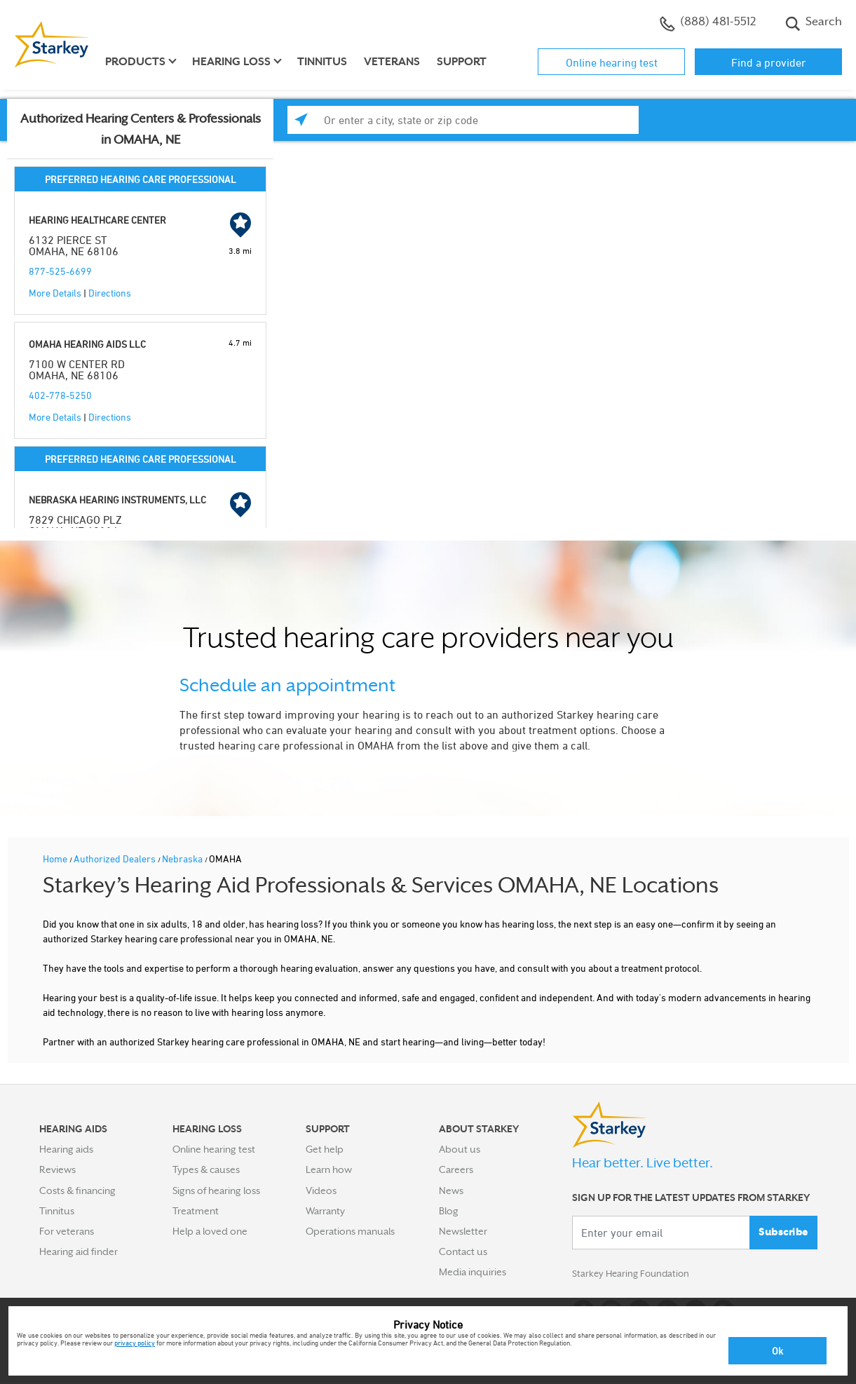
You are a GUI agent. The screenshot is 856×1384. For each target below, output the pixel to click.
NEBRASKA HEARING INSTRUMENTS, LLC (117, 500)
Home (56, 858)
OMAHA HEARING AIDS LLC (87, 344)
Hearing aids (66, 1149)
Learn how (329, 1169)
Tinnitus (322, 61)
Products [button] (135, 61)
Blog (448, 1210)
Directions (109, 293)
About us (459, 1149)
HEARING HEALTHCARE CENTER (97, 220)
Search (813, 23)
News (451, 1190)
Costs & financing (77, 1190)
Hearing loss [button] (231, 61)
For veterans (66, 1231)
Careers (456, 1169)
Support (462, 61)
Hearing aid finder (78, 1251)
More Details (55, 293)
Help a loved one (209, 1231)
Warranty (325, 1210)
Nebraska (183, 858)
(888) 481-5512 (708, 23)
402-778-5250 (60, 395)
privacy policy (134, 1342)
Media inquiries (472, 1271)
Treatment (195, 1210)
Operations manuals (350, 1231)
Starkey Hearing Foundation (633, 1274)
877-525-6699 (60, 271)
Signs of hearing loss (216, 1190)
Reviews (57, 1169)
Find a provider (768, 62)
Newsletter (463, 1231)
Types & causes (206, 1169)
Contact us (463, 1251)
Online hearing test (612, 62)
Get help (325, 1149)
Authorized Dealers (116, 858)
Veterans (392, 61)
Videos (321, 1190)
